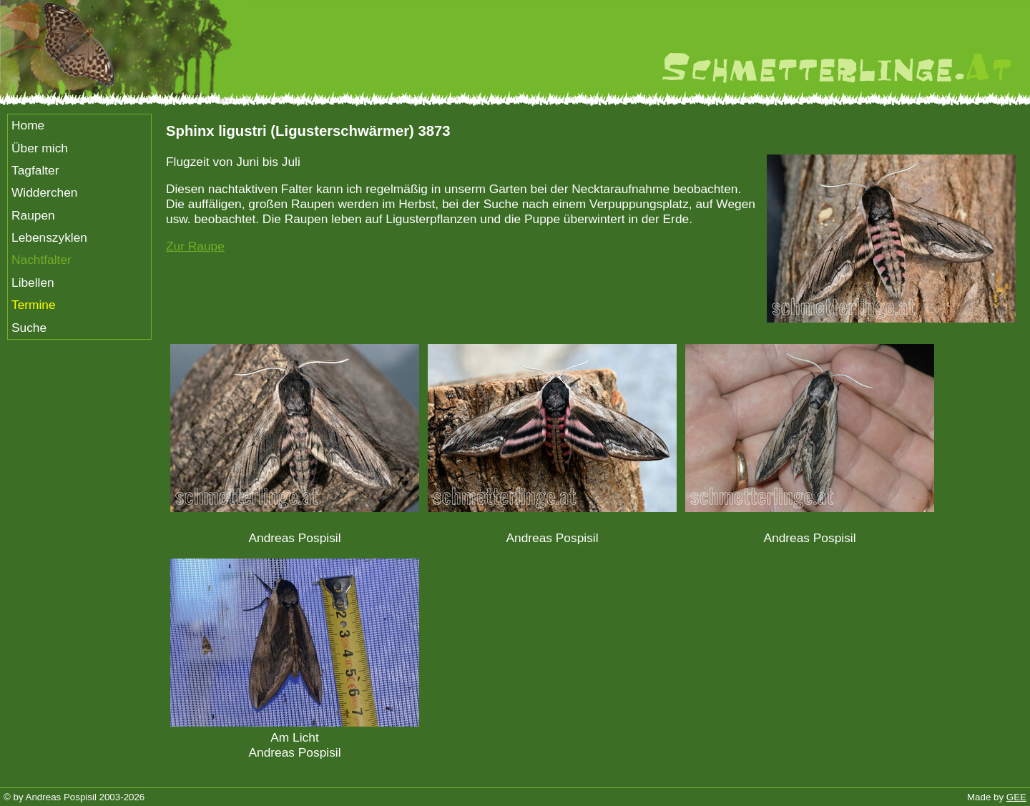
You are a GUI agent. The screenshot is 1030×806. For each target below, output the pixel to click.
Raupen (33, 215)
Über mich (39, 148)
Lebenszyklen (49, 237)
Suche (28, 327)
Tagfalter (35, 170)
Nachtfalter (41, 259)
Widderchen (44, 192)
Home (27, 125)
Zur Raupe (195, 246)
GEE (1016, 797)
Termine (33, 305)
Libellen (32, 282)
